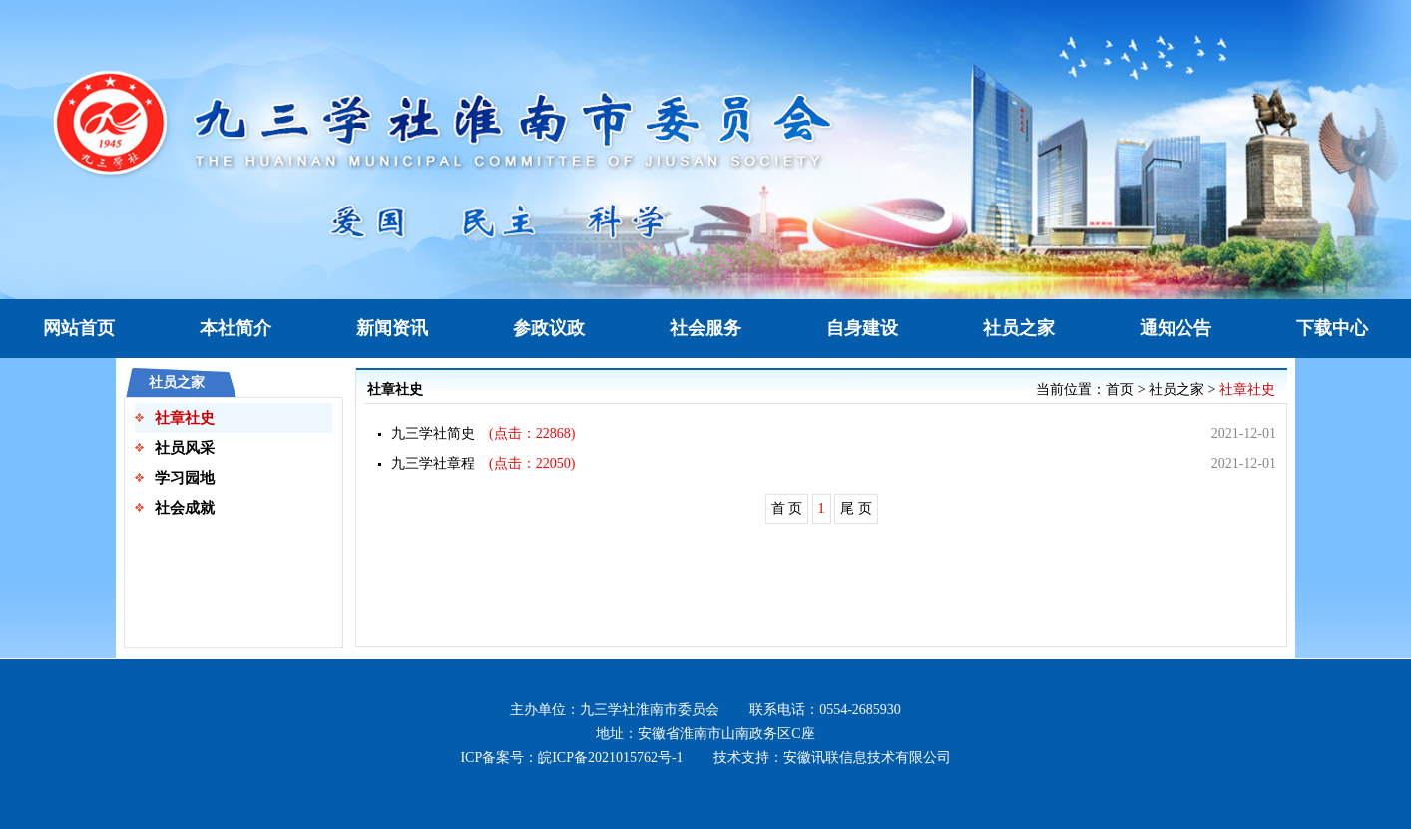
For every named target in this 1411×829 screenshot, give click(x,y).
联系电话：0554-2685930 (825, 709)
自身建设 (862, 328)
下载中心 (1332, 328)
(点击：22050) (525, 463)
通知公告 (1175, 328)
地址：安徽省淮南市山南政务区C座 (705, 733)
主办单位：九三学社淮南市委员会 (614, 709)
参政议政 (549, 328)
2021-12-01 (1243, 433)
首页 (1120, 389)
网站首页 (79, 328)
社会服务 (705, 328)
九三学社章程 (433, 463)
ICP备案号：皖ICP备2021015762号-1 (571, 757)
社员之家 (1019, 328)
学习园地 (185, 478)
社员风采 (185, 448)
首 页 (787, 508)
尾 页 (856, 508)
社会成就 (185, 508)
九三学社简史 (433, 433)
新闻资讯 (392, 328)
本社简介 (235, 328)
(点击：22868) (525, 433)
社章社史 (185, 418)
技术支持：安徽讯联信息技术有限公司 (832, 757)
